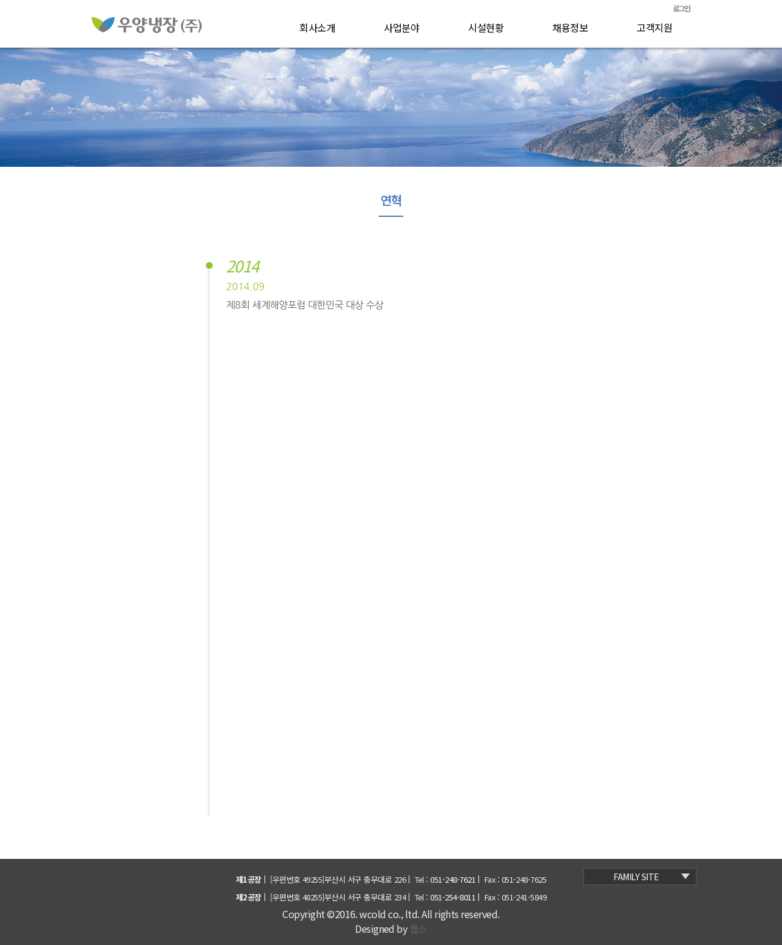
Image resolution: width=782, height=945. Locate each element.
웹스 (418, 928)
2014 (242, 267)
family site (651, 876)
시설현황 (485, 27)
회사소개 (317, 27)
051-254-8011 (452, 897)
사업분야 (401, 27)
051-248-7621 (452, 879)
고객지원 (654, 27)
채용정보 (570, 27)
